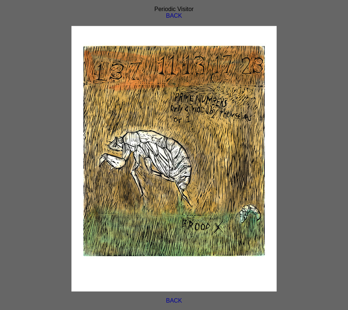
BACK (174, 16)
